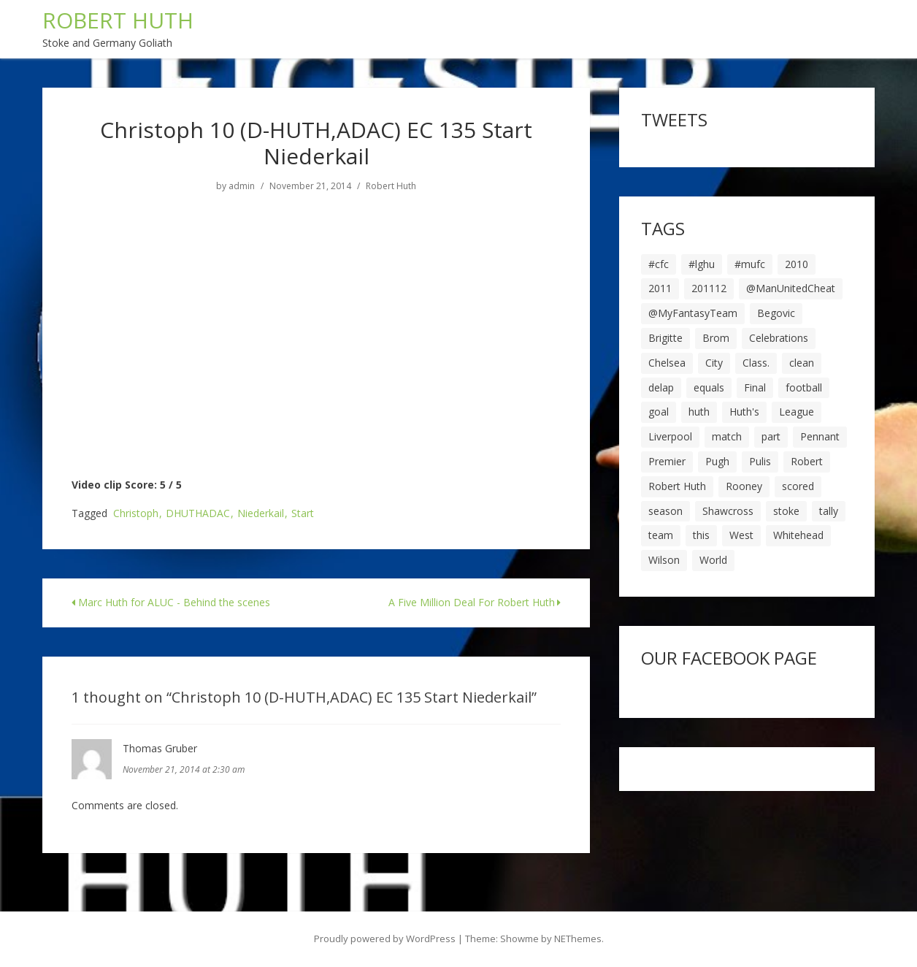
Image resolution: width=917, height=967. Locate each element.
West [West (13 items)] (741, 535)
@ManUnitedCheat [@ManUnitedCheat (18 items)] (790, 288)
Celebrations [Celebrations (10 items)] (778, 338)
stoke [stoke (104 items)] (786, 511)
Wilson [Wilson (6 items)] (664, 560)
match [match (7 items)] (727, 436)
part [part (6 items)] (770, 436)
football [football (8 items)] (804, 387)
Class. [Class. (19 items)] (756, 363)
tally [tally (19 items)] (828, 511)
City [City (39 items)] (714, 363)
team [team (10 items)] (660, 535)
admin (242, 186)
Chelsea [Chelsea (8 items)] (667, 363)
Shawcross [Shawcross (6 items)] (727, 511)
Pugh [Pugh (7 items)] (717, 461)
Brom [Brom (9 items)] (715, 338)
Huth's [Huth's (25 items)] (744, 411)
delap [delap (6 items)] (661, 387)
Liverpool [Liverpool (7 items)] (670, 436)
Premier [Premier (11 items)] (667, 461)
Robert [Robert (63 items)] (807, 461)
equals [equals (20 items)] (709, 387)
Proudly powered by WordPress (385, 938)
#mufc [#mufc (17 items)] (749, 264)
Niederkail (260, 514)
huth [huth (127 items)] (699, 411)
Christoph (135, 514)
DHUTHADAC (198, 514)
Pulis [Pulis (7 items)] (760, 461)
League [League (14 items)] (796, 411)
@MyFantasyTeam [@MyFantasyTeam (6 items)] (692, 313)
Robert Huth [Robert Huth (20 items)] (677, 486)
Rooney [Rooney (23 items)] (744, 486)
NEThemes (578, 938)
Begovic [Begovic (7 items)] (776, 313)
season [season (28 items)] (665, 511)
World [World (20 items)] (713, 560)
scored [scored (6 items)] (798, 486)
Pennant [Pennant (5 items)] (820, 436)
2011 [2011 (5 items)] (660, 288)
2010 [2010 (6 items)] (796, 264)
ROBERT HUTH (117, 20)
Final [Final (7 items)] (755, 387)
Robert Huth (391, 186)
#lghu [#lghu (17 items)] (701, 264)
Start (302, 514)
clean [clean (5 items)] (801, 363)
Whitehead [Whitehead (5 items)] (798, 535)
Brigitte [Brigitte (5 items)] (665, 338)
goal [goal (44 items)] (658, 411)
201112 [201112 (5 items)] (708, 288)
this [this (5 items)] (701, 535)
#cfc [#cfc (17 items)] (658, 264)
